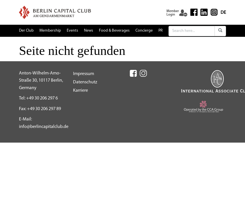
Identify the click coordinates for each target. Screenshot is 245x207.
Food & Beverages (114, 30)
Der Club (26, 30)
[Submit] (220, 31)
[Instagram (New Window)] (214, 12)
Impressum (83, 74)
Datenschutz (85, 82)
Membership (50, 30)
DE (223, 12)
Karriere (80, 90)
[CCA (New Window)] (203, 108)
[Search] (192, 31)
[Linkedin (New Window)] (204, 12)
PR (160, 30)
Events (72, 30)
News (88, 30)
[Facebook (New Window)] (194, 12)
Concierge (144, 30)
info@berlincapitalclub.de (43, 126)
